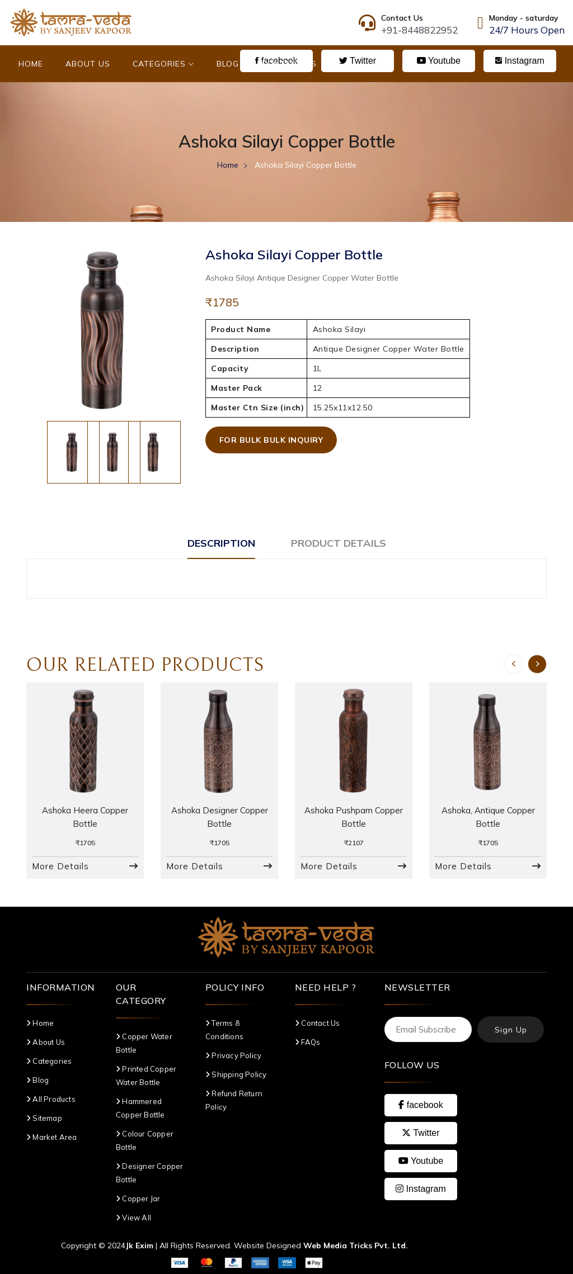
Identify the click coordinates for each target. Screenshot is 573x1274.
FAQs (307, 1042)
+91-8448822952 (419, 30)
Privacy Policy (233, 1055)
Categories (163, 64)
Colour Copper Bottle (144, 1140)
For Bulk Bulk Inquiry (271, 440)
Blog (228, 64)
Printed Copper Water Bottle (146, 1075)
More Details (60, 866)
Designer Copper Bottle (149, 1173)
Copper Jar (138, 1198)
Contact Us (289, 64)
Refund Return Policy (233, 1100)
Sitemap (44, 1118)
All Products (51, 1099)
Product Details (338, 543)
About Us (87, 64)
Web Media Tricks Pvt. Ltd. (355, 1245)
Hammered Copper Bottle (140, 1108)
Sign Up (511, 1030)
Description (221, 543)
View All (133, 1217)
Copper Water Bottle (144, 1043)
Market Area (51, 1137)
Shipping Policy (235, 1074)
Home (30, 64)
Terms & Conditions (224, 1030)
